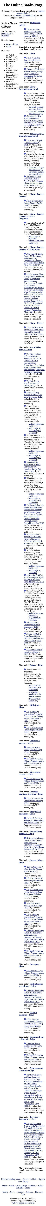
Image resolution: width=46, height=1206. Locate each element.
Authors (32, 1185)
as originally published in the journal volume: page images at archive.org (35, 696)
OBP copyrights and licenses (22, 1203)
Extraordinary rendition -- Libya (30, 832)
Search (11, 1185)
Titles (40, 1185)
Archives (29, 1192)
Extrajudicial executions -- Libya (30, 813)
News (12, 1192)
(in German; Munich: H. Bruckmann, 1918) (32, 624)
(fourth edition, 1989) (32, 60)
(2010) (33, 869)
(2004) (33, 203)
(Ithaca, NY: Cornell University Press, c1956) (33, 330)
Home (4, 1185)
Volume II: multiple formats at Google (36, 112)
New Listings (22, 1185)
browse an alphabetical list (24, 15)
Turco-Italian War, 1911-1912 (30, 348)
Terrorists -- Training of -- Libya (29, 1118)
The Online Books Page (23, 5)
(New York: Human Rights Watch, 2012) (34, 259)
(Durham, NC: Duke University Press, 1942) (34, 638)
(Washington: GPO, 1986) (33, 1090)
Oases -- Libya (12, 44)
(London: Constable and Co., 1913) (34, 578)
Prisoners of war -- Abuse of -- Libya (31, 1038)
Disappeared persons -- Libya (29, 773)
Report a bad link (29, 1179)
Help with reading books (10, 1179)
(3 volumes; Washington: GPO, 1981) (34, 293)
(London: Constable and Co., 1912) (34, 514)
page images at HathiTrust (34, 237)
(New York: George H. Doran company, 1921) (33, 32)
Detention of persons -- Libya (29, 742)
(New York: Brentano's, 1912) (33, 394)
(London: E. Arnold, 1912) (31, 383)
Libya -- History (36, 323)
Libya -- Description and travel (28, 88)
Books (5, 1192)
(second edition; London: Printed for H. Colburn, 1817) (33, 120)
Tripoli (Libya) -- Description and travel (31, 135)
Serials (27, 1188)
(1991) (33, 716)
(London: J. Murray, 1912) (33, 142)
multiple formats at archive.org (36, 242)
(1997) (33, 893)
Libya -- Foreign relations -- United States (31, 248)
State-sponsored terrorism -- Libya (31, 1069)
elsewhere (5, 36)
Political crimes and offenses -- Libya (31, 985)
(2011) (33, 749)
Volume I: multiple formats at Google (36, 108)
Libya (8, 46)
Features (20, 1192)
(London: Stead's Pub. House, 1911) (32, 466)
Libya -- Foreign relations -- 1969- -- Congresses (31, 216)
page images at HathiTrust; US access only (35, 430)
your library (6, 33)
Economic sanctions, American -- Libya (31, 793)
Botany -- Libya (36, 665)
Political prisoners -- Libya (28, 1014)
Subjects (19, 1188)
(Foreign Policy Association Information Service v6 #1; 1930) (34, 73)
